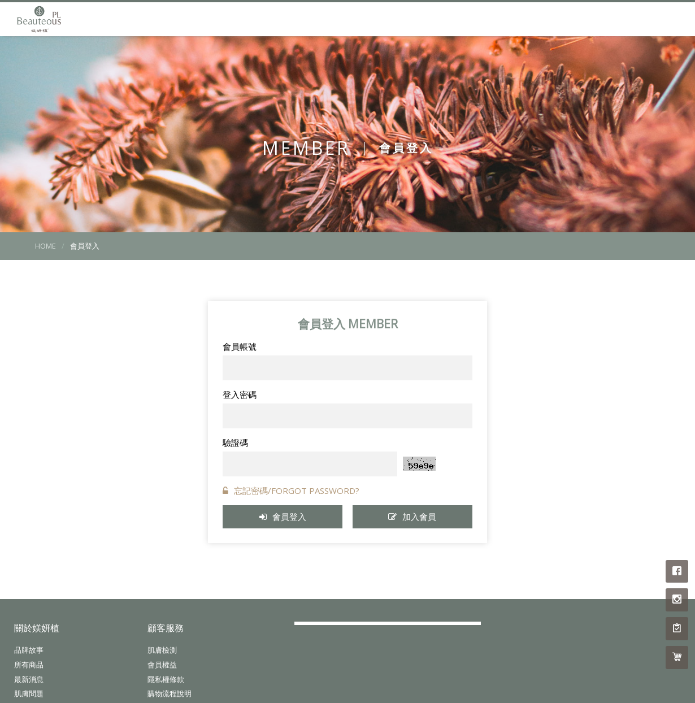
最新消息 (29, 680)
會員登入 (282, 516)
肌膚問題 (29, 694)
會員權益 (162, 665)
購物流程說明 (169, 694)
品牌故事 (29, 650)
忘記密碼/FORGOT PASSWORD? (291, 490)
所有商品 (29, 665)
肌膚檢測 (162, 650)
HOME (45, 246)
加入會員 (412, 516)
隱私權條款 (165, 680)
